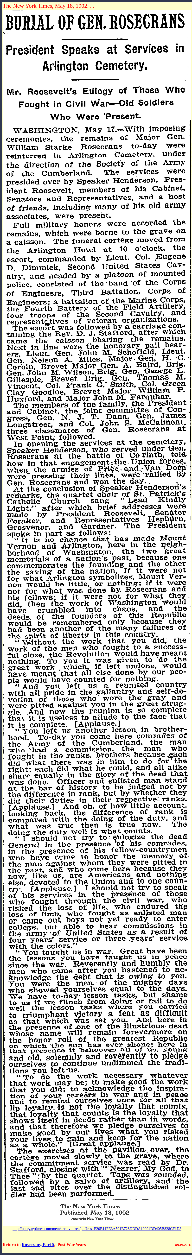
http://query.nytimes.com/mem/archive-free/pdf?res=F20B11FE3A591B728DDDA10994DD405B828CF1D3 (97, 1229)
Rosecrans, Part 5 (38, 1244)
